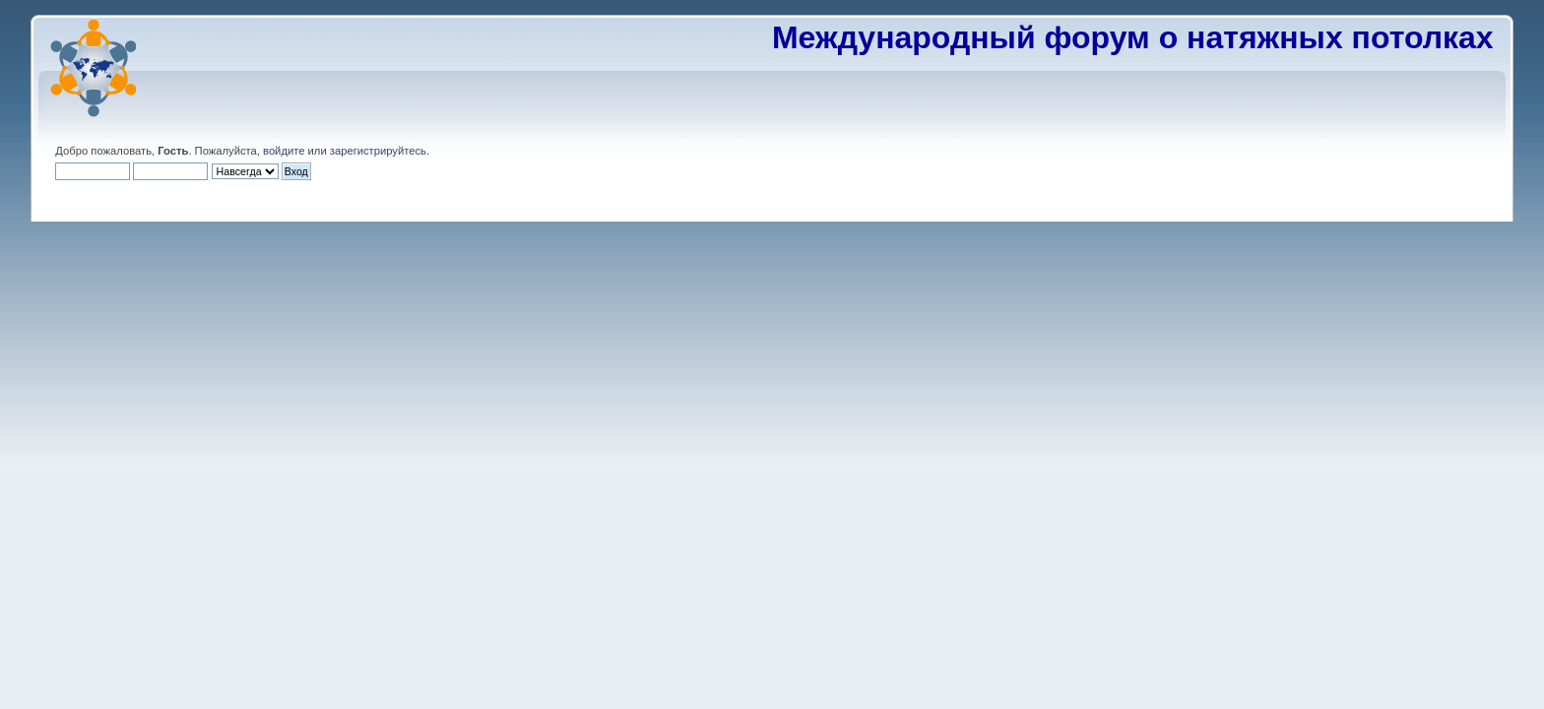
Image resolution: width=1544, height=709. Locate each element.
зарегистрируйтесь (378, 151)
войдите (283, 151)
